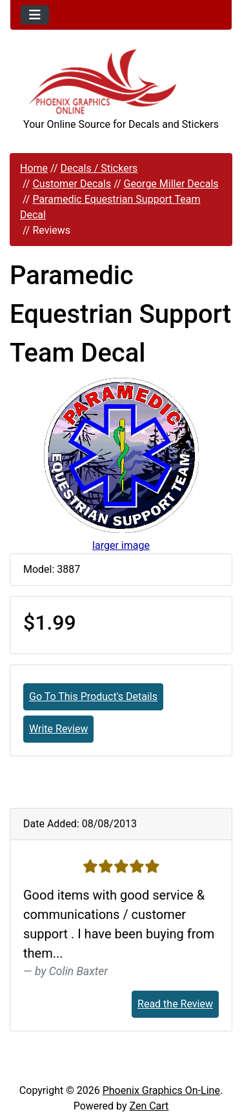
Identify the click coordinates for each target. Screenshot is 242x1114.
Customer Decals (71, 184)
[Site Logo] (121, 81)
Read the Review (175, 1004)
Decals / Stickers (98, 168)
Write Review (58, 729)
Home (34, 168)
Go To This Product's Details (93, 696)
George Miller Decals (171, 184)
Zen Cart (148, 1106)
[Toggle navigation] (35, 15)
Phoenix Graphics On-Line (161, 1090)
